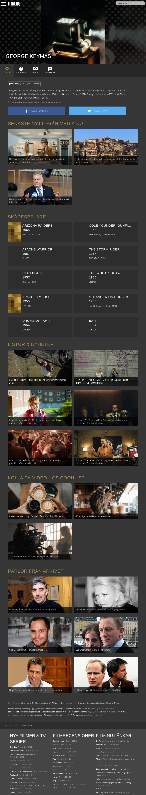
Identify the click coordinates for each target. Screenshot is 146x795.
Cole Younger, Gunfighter (29, 98)
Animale (13, 769)
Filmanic (99, 736)
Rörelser (13, 738)
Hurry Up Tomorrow (17, 776)
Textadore (99, 766)
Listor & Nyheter (31, 339)
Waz (54, 736)
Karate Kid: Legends (17, 790)
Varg (54, 725)
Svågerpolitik (101, 776)
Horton (55, 754)
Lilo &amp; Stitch (16, 786)
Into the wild (57, 765)
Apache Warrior (72, 94)
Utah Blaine (120, 94)
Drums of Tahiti (51, 94)
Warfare (13, 745)
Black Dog (13, 724)
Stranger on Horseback (97, 94)
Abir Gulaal (14, 752)
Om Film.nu (100, 718)
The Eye (55, 722)
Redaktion (100, 725)
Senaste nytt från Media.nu (45, 123)
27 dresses (56, 732)
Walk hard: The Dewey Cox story (64, 761)
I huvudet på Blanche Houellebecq (22, 731)
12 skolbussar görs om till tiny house (109, 746)
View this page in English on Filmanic (24, 84)
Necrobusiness (58, 750)
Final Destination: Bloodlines (20, 773)
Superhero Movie (59, 718)
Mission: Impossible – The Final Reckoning (25, 780)
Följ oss (98, 732)
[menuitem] (4, 703)
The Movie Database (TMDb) (76, 686)
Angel (55, 758)
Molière (55, 743)
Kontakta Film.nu (102, 722)
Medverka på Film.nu (103, 729)
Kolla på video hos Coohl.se (46, 466)
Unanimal (13, 741)
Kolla (98, 756)
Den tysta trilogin (16, 759)
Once (55, 747)
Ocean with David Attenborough (21, 748)
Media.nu (99, 769)
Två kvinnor (57, 740)
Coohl (98, 742)
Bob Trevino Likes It (17, 728)
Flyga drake (57, 729)
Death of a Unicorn (16, 756)
